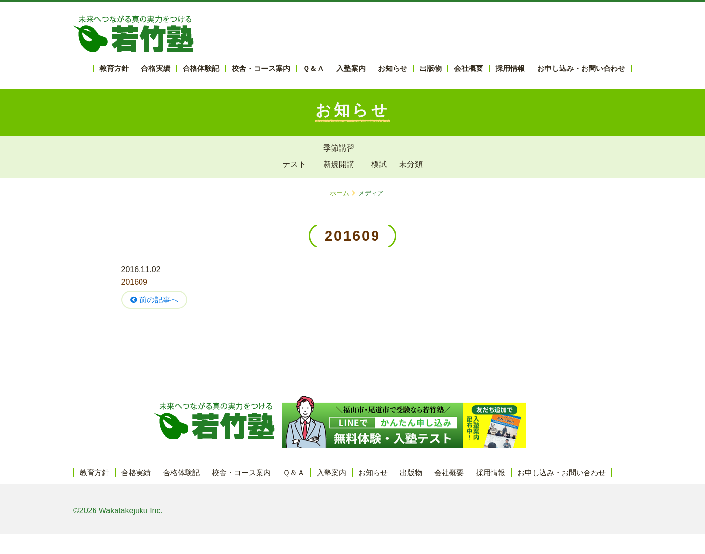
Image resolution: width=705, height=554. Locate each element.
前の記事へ (154, 300)
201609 (134, 282)
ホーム (339, 193)
